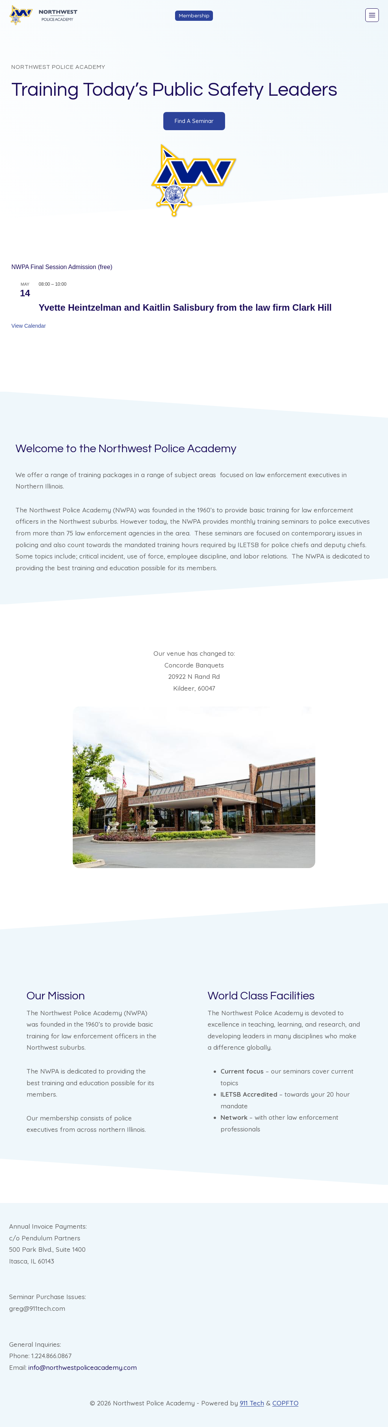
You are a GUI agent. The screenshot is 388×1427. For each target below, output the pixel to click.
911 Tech (252, 1403)
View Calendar (28, 326)
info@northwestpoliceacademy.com (82, 1367)
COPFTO (285, 1403)
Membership (194, 15)
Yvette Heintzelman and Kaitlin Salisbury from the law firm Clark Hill (185, 307)
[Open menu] (372, 15)
